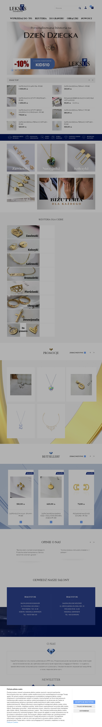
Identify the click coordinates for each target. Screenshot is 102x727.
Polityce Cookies (12, 722)
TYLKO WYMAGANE (84, 706)
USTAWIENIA (84, 711)
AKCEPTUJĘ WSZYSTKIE (84, 702)
